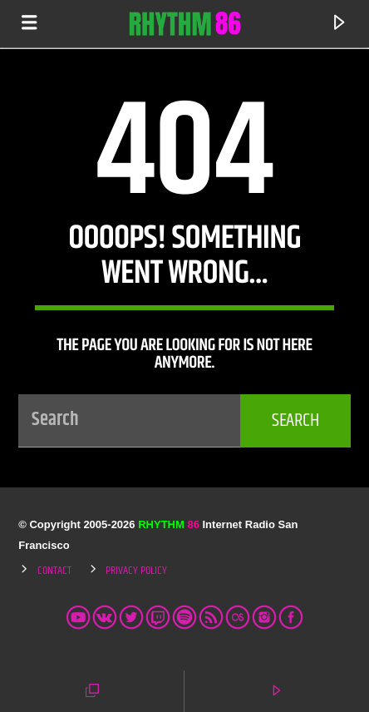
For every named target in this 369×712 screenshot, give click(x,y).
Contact (54, 570)
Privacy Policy (136, 570)
